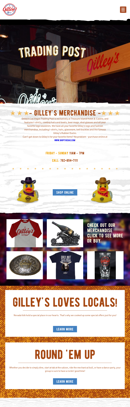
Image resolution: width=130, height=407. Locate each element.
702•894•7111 (69, 160)
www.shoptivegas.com (64, 140)
